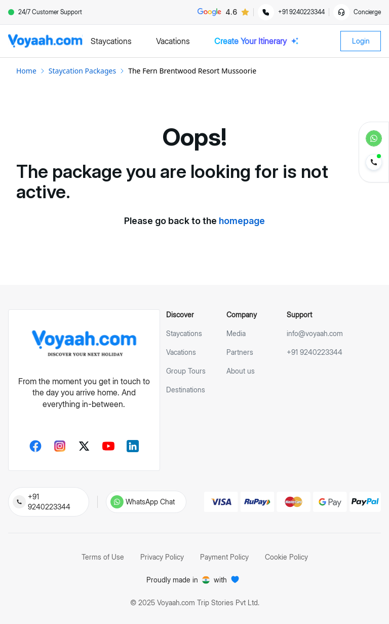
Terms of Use (103, 557)
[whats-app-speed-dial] (374, 138)
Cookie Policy (286, 557)
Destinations (185, 389)
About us (240, 370)
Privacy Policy (162, 557)
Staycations (184, 333)
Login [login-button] (361, 40)
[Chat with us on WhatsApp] (117, 501)
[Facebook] (35, 446)
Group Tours (186, 370)
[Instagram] (60, 446)
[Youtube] (108, 446)
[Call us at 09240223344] (19, 501)
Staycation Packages (82, 71)
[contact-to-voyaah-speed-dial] (373, 163)
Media (236, 333)
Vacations (181, 352)
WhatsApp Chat (150, 501)
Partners (239, 352)
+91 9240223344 (49, 501)
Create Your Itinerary (256, 41)
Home (26, 71)
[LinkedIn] (133, 446)
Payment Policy (224, 557)
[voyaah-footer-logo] (84, 343)
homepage (242, 220)
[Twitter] (84, 446)
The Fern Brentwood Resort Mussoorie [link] (192, 71)
